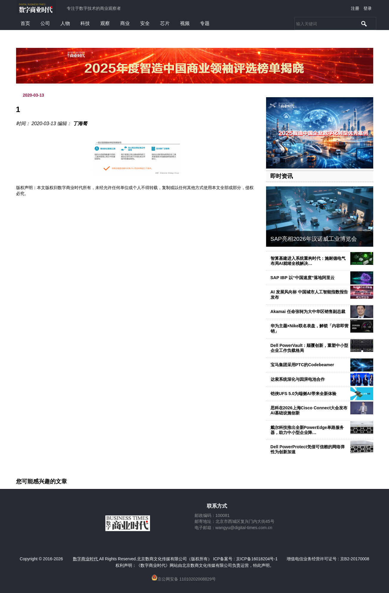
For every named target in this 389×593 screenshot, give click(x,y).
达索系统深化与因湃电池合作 (298, 379)
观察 (105, 23)
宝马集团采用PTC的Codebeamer (302, 364)
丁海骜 (80, 123)
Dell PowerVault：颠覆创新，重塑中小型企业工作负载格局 (310, 348)
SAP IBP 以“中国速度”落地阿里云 (303, 277)
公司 (45, 23)
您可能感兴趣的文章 (41, 482)
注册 (355, 8)
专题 (205, 23)
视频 (185, 23)
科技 (85, 23)
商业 (125, 23)
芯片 (165, 23)
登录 (367, 8)
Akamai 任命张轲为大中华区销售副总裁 (308, 311)
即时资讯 (281, 176)
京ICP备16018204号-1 (257, 558)
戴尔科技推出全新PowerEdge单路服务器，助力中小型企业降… (307, 430)
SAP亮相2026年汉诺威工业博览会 (314, 239)
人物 (65, 23)
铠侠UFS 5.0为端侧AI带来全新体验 (303, 393)
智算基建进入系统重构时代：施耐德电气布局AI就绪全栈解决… (308, 261)
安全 (145, 23)
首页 (25, 23)
